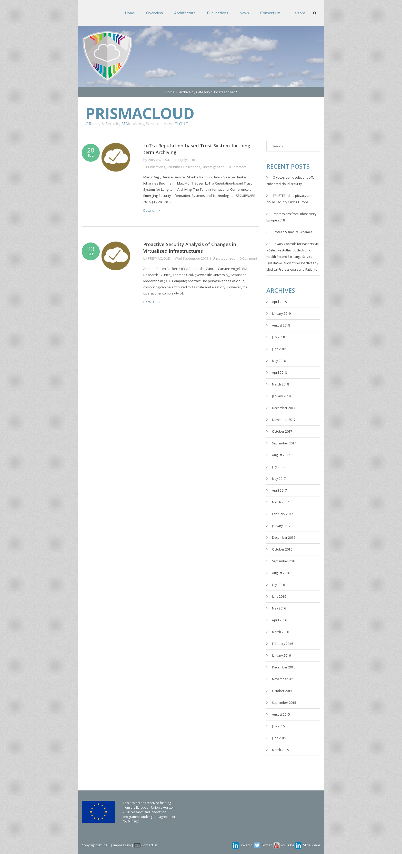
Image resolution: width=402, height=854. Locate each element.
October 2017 (282, 431)
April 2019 (279, 302)
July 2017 (278, 467)
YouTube (287, 845)
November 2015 (284, 679)
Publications (217, 13)
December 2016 (283, 537)
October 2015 (282, 691)
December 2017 (283, 408)
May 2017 (279, 478)
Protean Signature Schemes (292, 232)
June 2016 (279, 596)
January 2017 (281, 526)
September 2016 (284, 561)
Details (151, 210)
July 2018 (278, 337)
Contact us (149, 845)
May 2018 (279, 361)
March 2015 (280, 750)
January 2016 (281, 655)
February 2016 (282, 644)
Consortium (270, 13)
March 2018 (280, 384)
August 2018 (281, 325)
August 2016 (281, 573)
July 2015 (278, 726)
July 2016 (278, 585)
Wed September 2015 (191, 258)
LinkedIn (246, 845)
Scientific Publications (183, 167)
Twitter (266, 845)
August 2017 (281, 455)
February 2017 (282, 514)
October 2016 (282, 549)
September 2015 (284, 702)
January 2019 (281, 313)
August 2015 (281, 714)
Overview (154, 13)
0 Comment (237, 167)
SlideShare (311, 845)
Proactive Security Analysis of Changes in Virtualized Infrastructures (189, 247)
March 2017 (280, 502)
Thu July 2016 (185, 159)
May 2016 (279, 608)
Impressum (122, 845)
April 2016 (279, 620)
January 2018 (281, 396)
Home (130, 13)
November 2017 (284, 420)
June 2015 (279, 738)
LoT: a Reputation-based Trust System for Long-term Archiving (197, 149)
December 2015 (283, 667)
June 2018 (279, 349)
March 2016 (280, 632)
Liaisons (299, 13)
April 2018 (279, 372)
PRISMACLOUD (159, 159)
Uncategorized (213, 167)
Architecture (185, 13)
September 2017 (284, 443)
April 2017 (279, 490)
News (244, 13)
